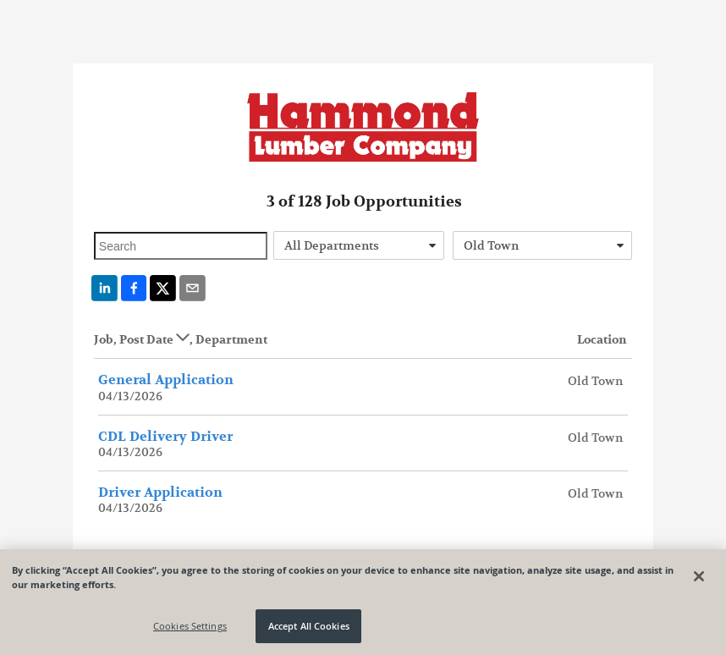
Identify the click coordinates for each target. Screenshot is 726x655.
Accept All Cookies (308, 625)
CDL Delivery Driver (165, 436)
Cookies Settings (190, 625)
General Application (166, 380)
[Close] (699, 576)
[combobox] (358, 245)
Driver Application (160, 492)
